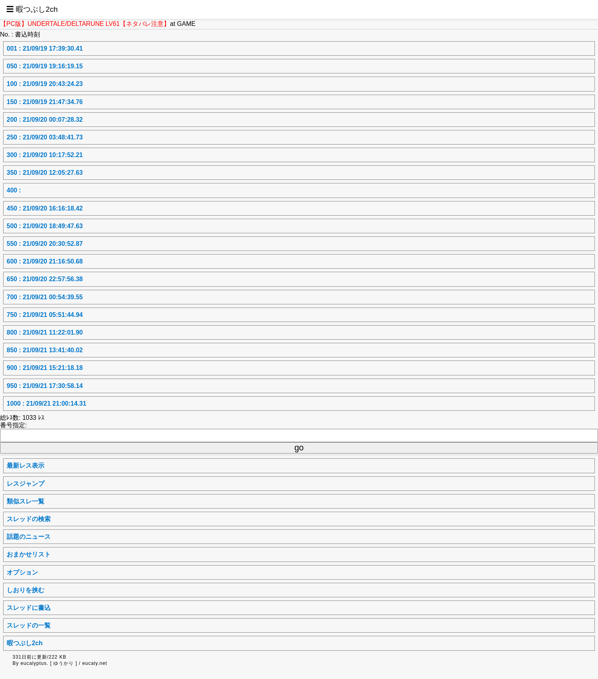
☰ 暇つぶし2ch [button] (32, 9)
